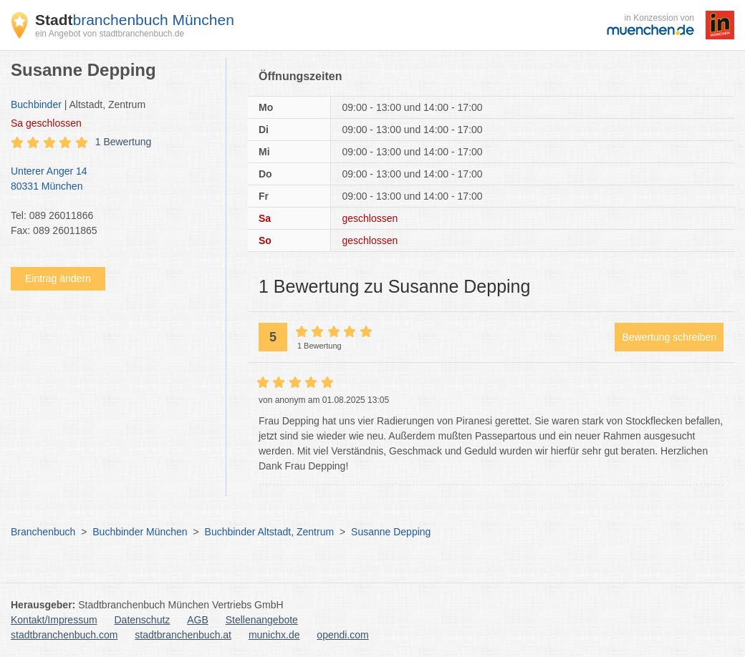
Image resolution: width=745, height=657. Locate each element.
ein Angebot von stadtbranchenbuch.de (109, 34)
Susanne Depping (391, 531)
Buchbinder (36, 104)
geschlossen (46, 123)
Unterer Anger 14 (111, 179)
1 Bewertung (123, 141)
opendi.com (342, 635)
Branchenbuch (43, 531)
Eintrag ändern (58, 278)
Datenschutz (142, 620)
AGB (197, 620)
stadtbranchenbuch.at (183, 635)
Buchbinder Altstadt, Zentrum (270, 531)
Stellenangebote (262, 620)
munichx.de (274, 635)
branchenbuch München (134, 19)
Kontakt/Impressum (54, 620)
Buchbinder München (139, 531)
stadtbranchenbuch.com (64, 635)
